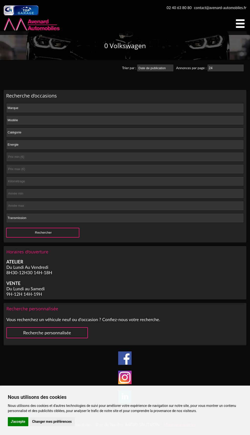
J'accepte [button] (18, 422)
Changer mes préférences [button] (52, 422)
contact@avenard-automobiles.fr (220, 7)
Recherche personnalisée (47, 332)
